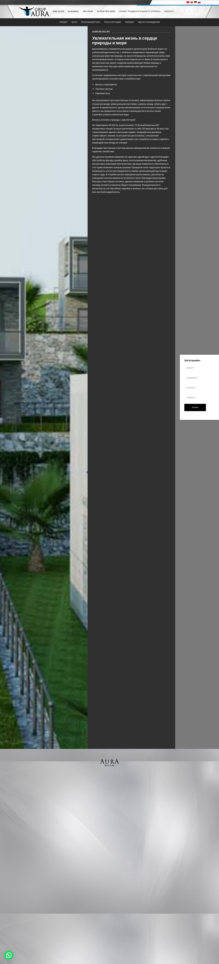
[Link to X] (189, 11)
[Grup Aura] (34, 11)
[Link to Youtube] (198, 11)
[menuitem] (58, 11)
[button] (8, 955)
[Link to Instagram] (194, 11)
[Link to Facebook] (184, 11)
